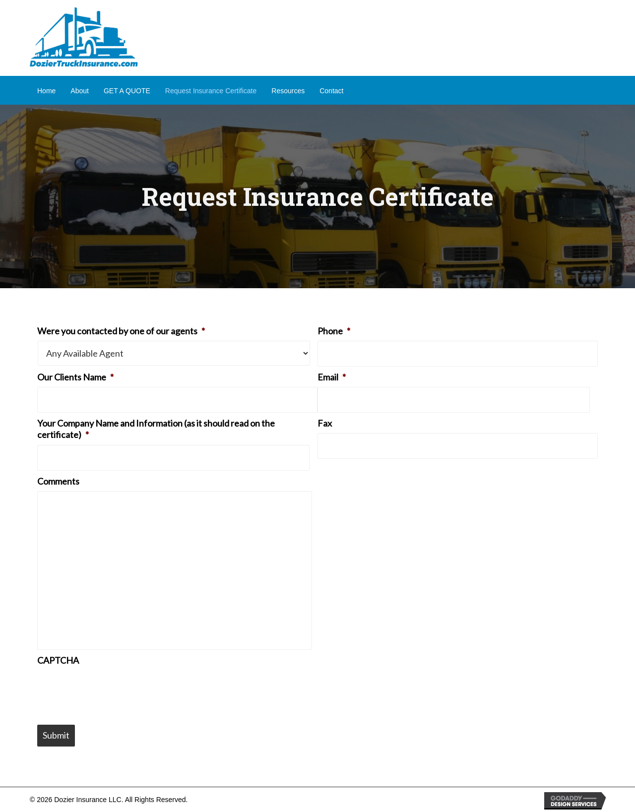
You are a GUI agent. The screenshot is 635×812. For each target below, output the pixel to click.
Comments (58, 481)
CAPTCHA (58, 660)
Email (332, 377)
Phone (334, 330)
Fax (325, 423)
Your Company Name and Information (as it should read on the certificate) (156, 429)
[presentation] (112, 689)
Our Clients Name (75, 377)
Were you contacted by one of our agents (121, 330)
